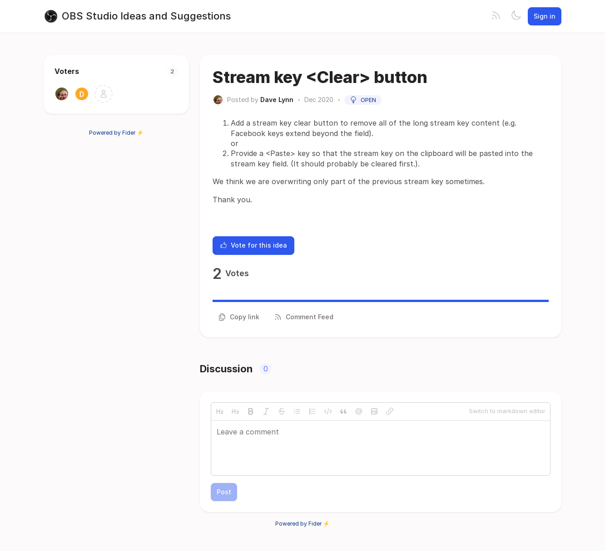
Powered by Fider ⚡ (116, 132)
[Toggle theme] (516, 16)
